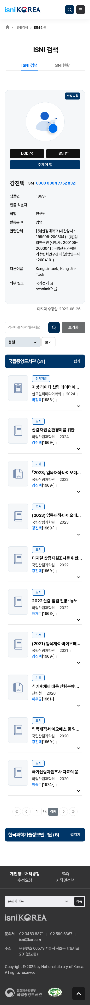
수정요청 (72, 96)
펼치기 (75, 834)
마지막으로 (73, 811)
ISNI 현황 (62, 65)
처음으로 (16, 811)
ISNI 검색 (29, 65)
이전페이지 (26, 811)
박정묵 (37, 400)
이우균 (37, 699)
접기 (77, 361)
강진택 (37, 442)
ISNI (61, 153)
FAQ (65, 873)
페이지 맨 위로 (78, 993)
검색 (69, 9)
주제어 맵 (45, 164)
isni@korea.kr (30, 939)
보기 (48, 342)
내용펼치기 (78, 406)
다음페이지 (63, 811)
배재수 (37, 613)
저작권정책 (65, 880)
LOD (25, 153)
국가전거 (42, 283)
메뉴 (80, 9)
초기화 (73, 327)
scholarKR (44, 289)
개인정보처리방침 (25, 873)
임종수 (37, 784)
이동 (53, 811)
